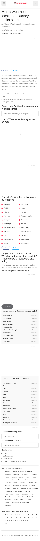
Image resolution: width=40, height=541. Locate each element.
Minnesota (24, 220)
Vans (4, 414)
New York (7, 231)
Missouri (33, 485)
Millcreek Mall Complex (10, 330)
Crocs (5, 386)
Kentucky (27, 480)
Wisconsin (8, 505)
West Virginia (25, 502)
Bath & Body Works (9, 408)
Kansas (23, 212)
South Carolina (20, 497)
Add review (7, 306)
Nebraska (16, 488)
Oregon (33, 494)
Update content (8, 456)
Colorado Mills (7, 316)
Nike (4, 394)
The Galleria (7, 318)
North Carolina (26, 231)
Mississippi (7, 224)
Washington (25, 243)
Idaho (27, 477)
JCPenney (6, 406)
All (6, 523)
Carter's (5, 391)
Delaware (34, 474)
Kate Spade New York (10, 423)
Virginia (7, 502)
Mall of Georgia (8, 324)
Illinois (34, 477)
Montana (7, 488)
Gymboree (6, 400)
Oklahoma (24, 235)
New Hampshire (9, 228)
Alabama (7, 471)
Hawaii (23, 208)
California (7, 204)
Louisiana (8, 482)
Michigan (7, 220)
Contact (5, 453)
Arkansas (29, 471)
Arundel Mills (7, 321)
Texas (6, 243)
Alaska (15, 471)
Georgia (14, 477)
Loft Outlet (6, 411)
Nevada (23, 224)
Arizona (22, 471)
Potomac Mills (7, 327)
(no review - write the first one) (11, 33)
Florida (6, 208)
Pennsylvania (8, 239)
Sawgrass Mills (8, 102)
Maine (15, 482)
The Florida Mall (8, 335)
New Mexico (18, 491)
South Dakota (31, 497)
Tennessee (25, 239)
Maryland (7, 216)
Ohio (5, 235)
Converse (6, 417)
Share (5, 70)
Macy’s (5, 397)
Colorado (16, 474)
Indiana (6, 212)
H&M (4, 389)
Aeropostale (7, 403)
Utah (21, 499)
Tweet (15, 70)
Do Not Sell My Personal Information (15, 461)
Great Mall (6, 341)
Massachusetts (26, 216)
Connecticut (25, 204)
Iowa (13, 480)
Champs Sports (8, 420)
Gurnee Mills (7, 333)
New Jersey (25, 228)
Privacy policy (7, 458)
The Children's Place (9, 383)
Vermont (28, 499)
